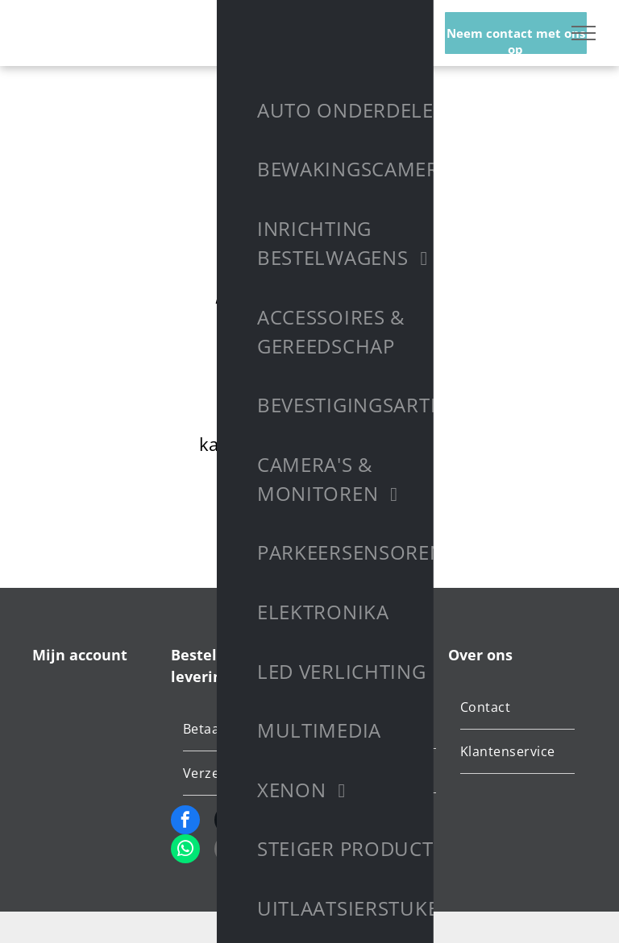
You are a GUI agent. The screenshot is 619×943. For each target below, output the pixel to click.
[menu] (583, 33)
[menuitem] (243, 729)
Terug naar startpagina (309, 503)
